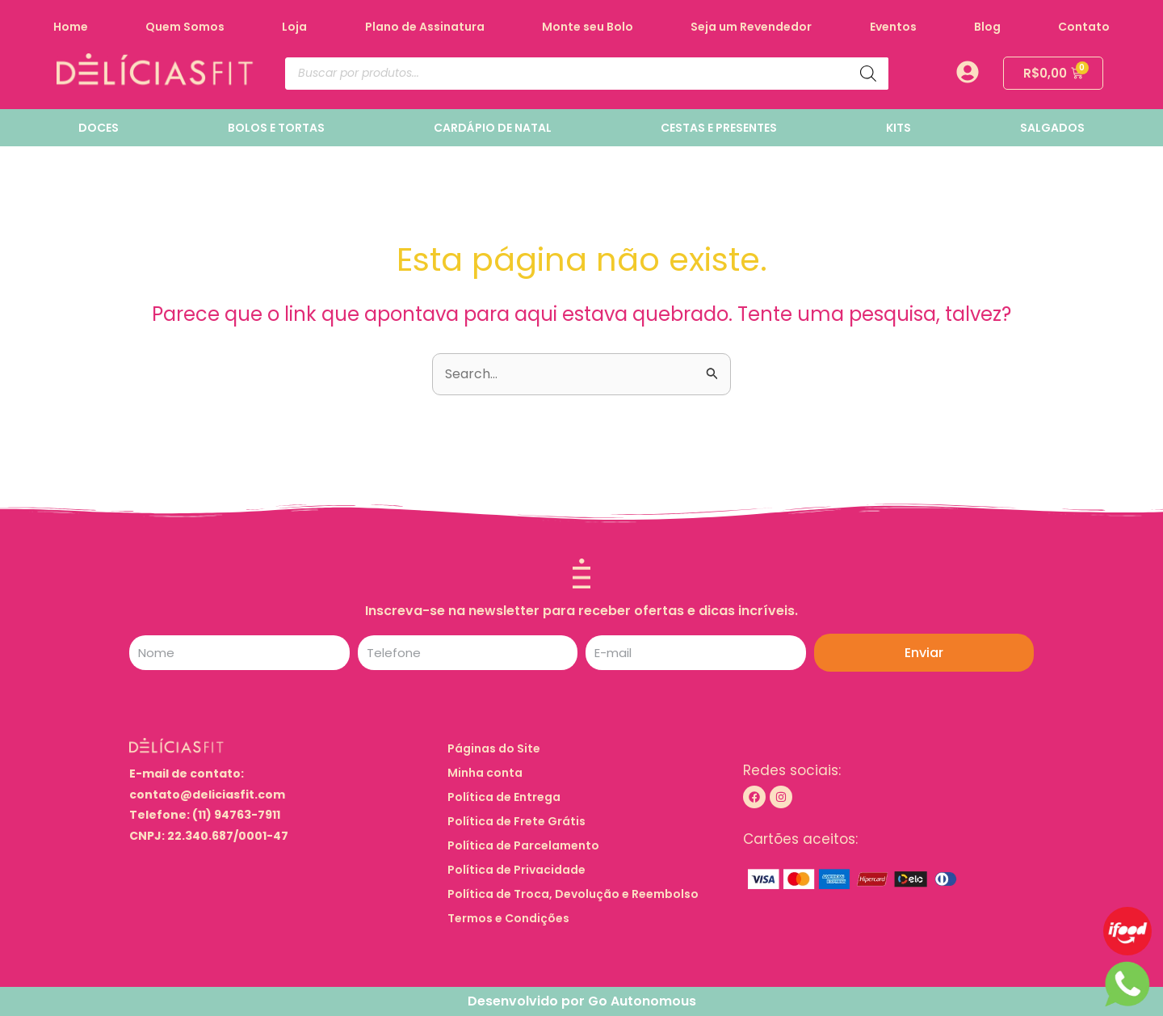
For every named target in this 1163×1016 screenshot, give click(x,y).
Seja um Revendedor (751, 27)
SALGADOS (1052, 128)
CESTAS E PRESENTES (719, 128)
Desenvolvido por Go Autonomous (582, 1001)
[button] (581, 748)
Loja (294, 27)
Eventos (893, 27)
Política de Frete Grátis (517, 821)
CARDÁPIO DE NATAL (493, 128)
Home (70, 27)
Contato (1084, 27)
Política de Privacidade (517, 870)
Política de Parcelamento (524, 845)
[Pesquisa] (868, 73)
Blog (987, 27)
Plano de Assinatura (425, 27)
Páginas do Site (503, 748)
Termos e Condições (509, 918)
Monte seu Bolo (587, 27)
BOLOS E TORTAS (276, 128)
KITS (898, 128)
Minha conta (485, 773)
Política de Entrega (504, 797)
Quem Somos (185, 27)
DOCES (98, 128)
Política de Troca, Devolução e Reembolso (573, 894)
